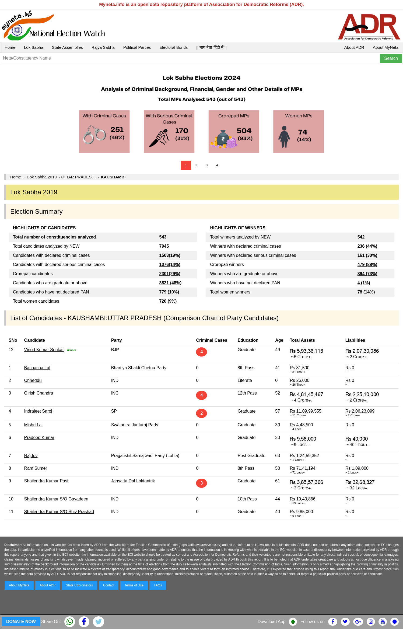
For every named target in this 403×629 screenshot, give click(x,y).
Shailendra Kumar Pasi (46, 481)
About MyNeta (385, 47)
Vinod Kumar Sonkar (44, 349)
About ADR (354, 47)
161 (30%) (367, 255)
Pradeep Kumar (39, 437)
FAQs (158, 585)
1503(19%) (169, 255)
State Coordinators (79, 585)
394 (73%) (367, 273)
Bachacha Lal (37, 367)
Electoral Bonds (173, 47)
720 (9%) (168, 301)
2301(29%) (169, 273)
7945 (164, 246)
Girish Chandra (38, 393)
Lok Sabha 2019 (42, 177)
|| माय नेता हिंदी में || (211, 47)
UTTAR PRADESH (78, 177)
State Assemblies (67, 47)
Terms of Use (134, 585)
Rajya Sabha (103, 47)
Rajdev (31, 455)
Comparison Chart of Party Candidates (221, 318)
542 (361, 237)
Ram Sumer (35, 468)
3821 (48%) (170, 283)
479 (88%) (367, 264)
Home (10, 47)
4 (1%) (364, 283)
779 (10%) (169, 292)
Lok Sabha (33, 47)
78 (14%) (366, 292)
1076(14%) (169, 264)
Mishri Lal (33, 425)
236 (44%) (367, 246)
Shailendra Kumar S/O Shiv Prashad (59, 511)
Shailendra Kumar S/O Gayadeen (56, 499)
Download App (271, 621)
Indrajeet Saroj (38, 411)
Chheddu (33, 380)
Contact (108, 585)
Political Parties (137, 47)
